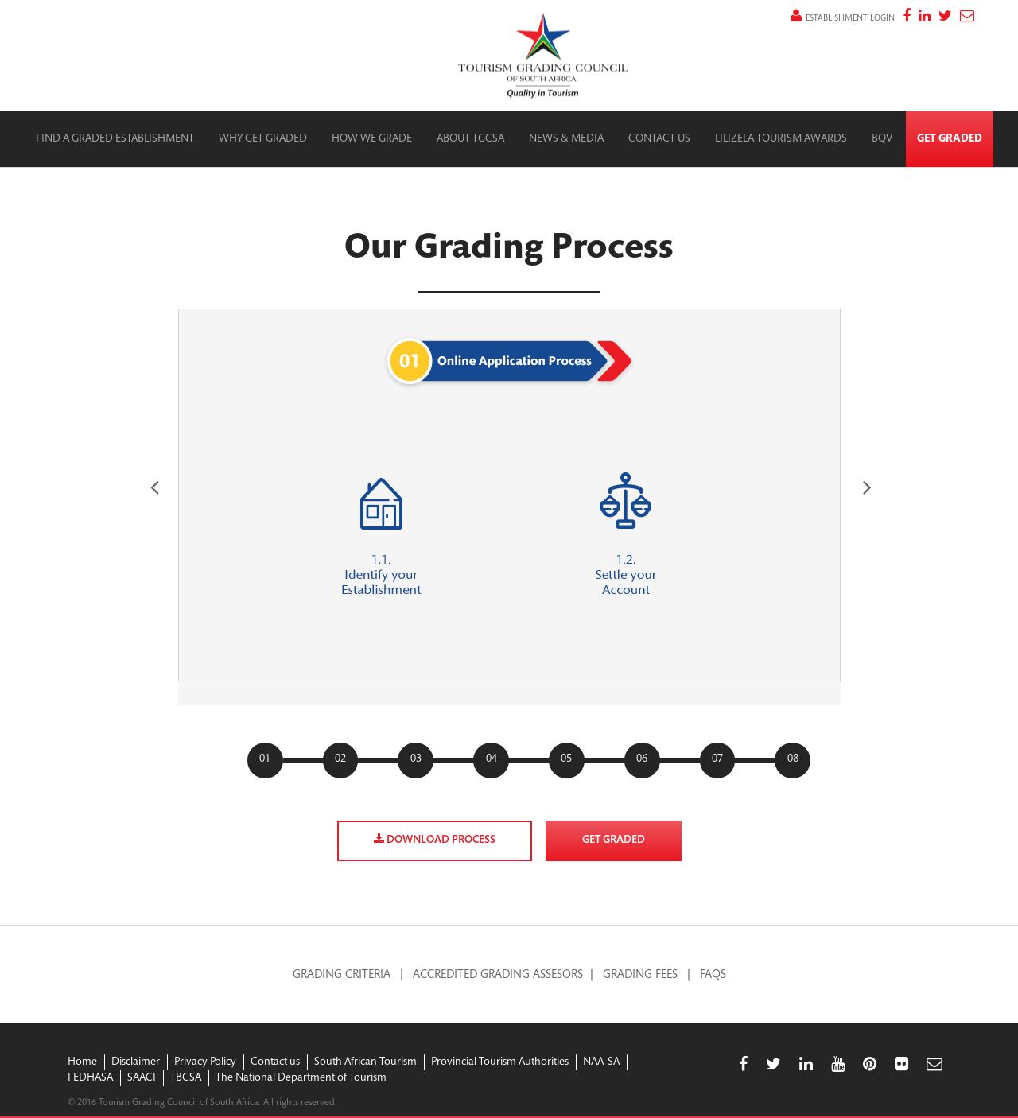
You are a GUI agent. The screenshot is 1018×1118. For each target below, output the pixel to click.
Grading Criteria (341, 975)
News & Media (566, 139)
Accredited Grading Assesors (498, 975)
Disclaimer (135, 1062)
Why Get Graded (263, 139)
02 (340, 759)
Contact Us (659, 139)
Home (82, 1062)
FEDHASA (90, 1078)
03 (416, 759)
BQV (882, 139)
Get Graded (949, 139)
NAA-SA (601, 1062)
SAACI (141, 1078)
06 (641, 759)
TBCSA (185, 1078)
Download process (434, 839)
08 (792, 759)
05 (566, 759)
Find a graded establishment (115, 139)
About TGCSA (470, 139)
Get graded (613, 840)
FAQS (713, 975)
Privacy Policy (205, 1062)
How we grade (372, 139)
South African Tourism (365, 1062)
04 (491, 759)
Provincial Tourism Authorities (500, 1062)
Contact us (275, 1062)
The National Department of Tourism (301, 1078)
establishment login (843, 18)
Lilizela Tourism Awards (781, 139)
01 (264, 759)
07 (717, 759)
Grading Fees (640, 975)
